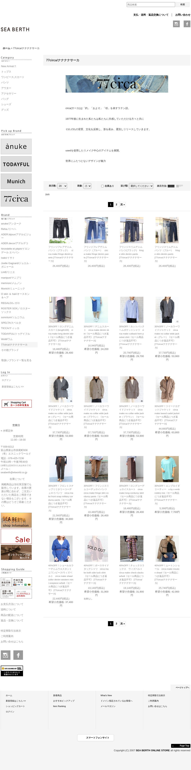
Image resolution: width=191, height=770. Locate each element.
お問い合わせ (182, 14)
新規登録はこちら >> (13, 386)
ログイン (6, 380)
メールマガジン (108, 706)
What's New (106, 695)
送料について (8, 609)
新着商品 (57, 695)
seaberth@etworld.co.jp (14, 472)
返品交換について (158, 14)
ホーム (9, 695)
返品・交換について (12, 620)
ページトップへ (182, 687)
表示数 (53, 185)
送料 (143, 14)
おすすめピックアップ (64, 701)
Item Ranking (59, 706)
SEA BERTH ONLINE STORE (153, 750)
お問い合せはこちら (12, 641)
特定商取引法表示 (11, 630)
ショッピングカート (15, 706)
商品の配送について (12, 615)
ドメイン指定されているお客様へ (117, 701)
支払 (135, 14)
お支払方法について (12, 604)
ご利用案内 (7, 636)
